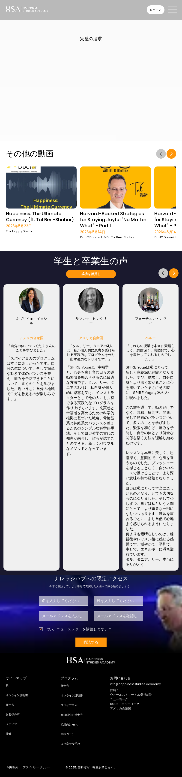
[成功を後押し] (91, 274)
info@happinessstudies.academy (135, 684)
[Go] (161, 154)
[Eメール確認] (117, 616)
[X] (147, 768)
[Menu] (173, 10)
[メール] (62, 616)
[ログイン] (155, 10)
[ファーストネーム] (62, 600)
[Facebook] (130, 768)
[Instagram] (139, 768)
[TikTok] (173, 768)
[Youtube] (164, 768)
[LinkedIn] (156, 768)
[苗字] (117, 600)
